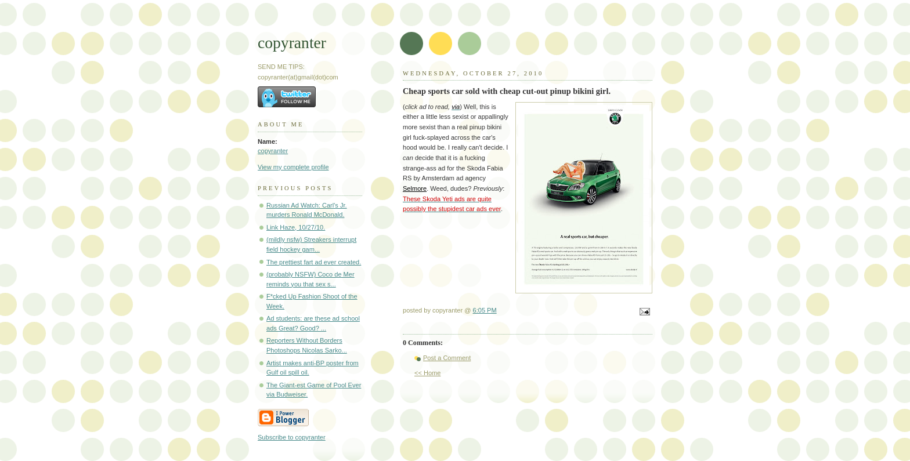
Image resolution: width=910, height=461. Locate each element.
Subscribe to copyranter (292, 437)
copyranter (292, 43)
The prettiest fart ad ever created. (313, 262)
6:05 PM (485, 310)
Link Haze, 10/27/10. (295, 227)
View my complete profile (293, 167)
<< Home (427, 372)
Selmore (415, 188)
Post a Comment (447, 357)
